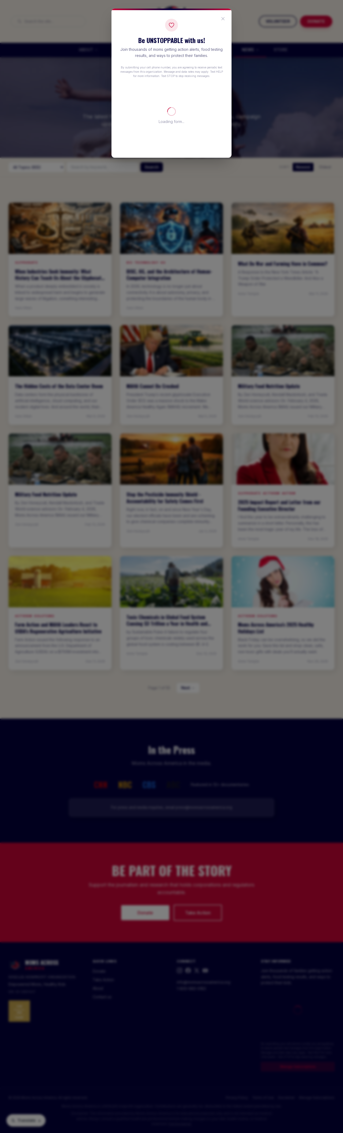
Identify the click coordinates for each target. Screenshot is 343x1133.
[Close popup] (223, 18)
